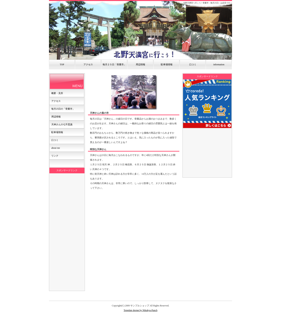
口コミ (192, 64)
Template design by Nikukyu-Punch (140, 310)
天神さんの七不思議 (61, 124)
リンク (54, 155)
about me (55, 148)
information (218, 64)
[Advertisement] (67, 232)
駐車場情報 (167, 64)
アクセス (88, 64)
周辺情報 (140, 64)
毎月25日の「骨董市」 (63, 108)
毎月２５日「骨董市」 (114, 64)
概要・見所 (57, 93)
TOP (62, 64)
